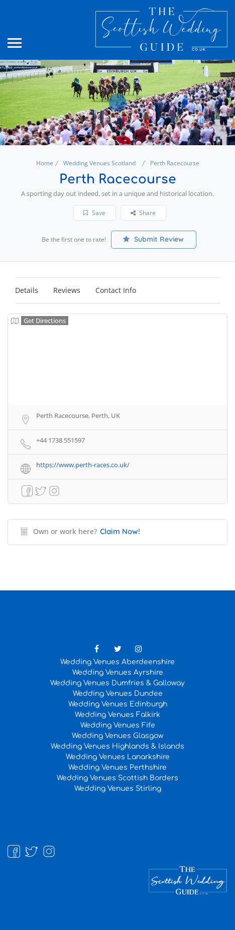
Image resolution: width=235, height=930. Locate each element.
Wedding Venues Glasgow (117, 736)
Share (143, 213)
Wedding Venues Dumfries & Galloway (117, 683)
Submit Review (153, 239)
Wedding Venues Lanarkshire (118, 757)
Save (94, 213)
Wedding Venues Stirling (117, 788)
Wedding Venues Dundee (118, 693)
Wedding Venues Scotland (99, 163)
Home (44, 163)
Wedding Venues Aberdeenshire (117, 662)
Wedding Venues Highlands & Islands (117, 746)
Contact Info (115, 290)
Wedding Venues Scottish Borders (117, 778)
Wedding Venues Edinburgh (117, 704)
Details (26, 290)
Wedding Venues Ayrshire (117, 672)
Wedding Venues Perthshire (117, 767)
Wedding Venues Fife (117, 725)
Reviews (66, 290)
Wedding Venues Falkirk (117, 714)
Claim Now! (120, 531)
